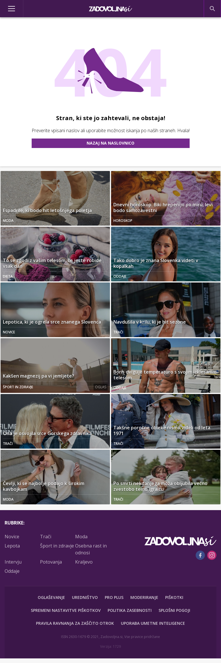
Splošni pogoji (174, 610)
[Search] (212, 8)
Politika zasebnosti (130, 610)
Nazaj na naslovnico (110, 143)
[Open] (27, 8)
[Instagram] (211, 555)
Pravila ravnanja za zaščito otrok (75, 623)
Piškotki (174, 597)
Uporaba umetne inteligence (153, 623)
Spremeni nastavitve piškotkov (66, 610)
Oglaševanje (51, 597)
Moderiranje (144, 597)
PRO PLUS (114, 597)
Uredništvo (85, 597)
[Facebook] (200, 555)
